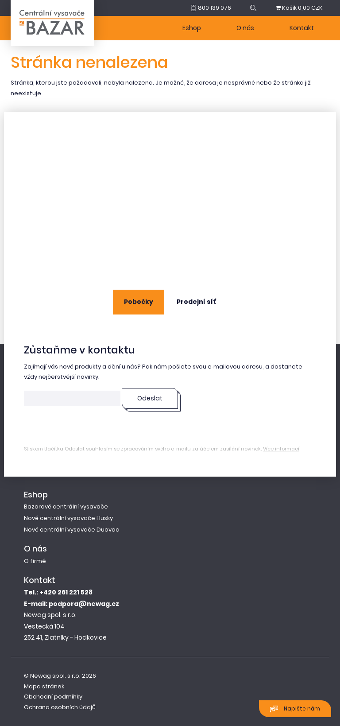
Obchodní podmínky (53, 696)
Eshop (191, 27)
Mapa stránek (44, 686)
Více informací (281, 448)
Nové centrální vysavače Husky (68, 518)
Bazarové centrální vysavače (66, 506)
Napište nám (295, 709)
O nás (245, 27)
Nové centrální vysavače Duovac (71, 529)
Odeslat (149, 398)
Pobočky (138, 301)
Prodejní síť (196, 301)
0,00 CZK (299, 8)
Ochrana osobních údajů (60, 707)
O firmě (35, 561)
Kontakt (302, 27)
